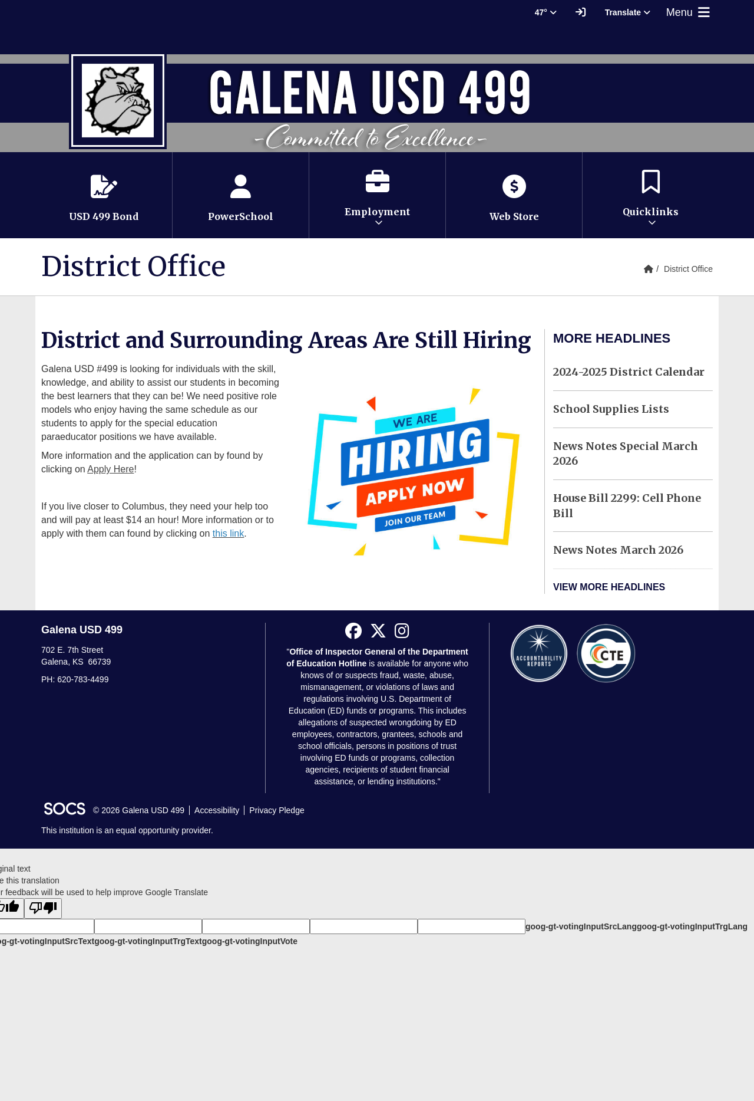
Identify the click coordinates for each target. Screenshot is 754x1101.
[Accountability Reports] (539, 653)
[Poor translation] (43, 908)
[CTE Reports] (606, 653)
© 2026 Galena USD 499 (138, 810)
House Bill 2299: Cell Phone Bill (627, 505)
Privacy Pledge (276, 810)
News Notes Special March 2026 (625, 453)
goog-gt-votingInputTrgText (147, 941)
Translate (627, 12)
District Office (688, 269)
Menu (689, 12)
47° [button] (546, 12)
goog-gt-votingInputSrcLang (581, 926)
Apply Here (110, 469)
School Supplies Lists (611, 409)
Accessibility (216, 810)
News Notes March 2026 (618, 550)
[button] (377, 195)
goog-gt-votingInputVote (249, 941)
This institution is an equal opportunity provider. (127, 830)
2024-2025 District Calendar (629, 372)
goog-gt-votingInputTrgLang (692, 926)
